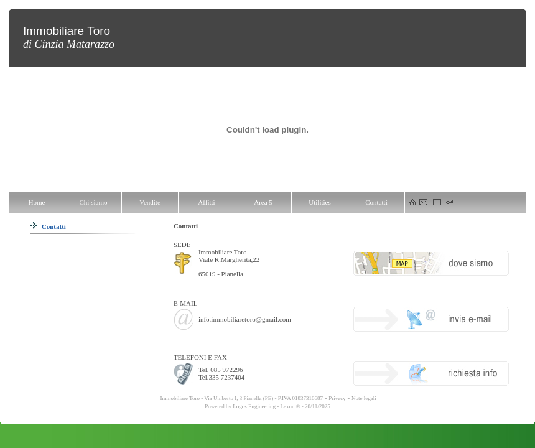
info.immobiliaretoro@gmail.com (244, 319)
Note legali (363, 398)
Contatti (48, 226)
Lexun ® (290, 406)
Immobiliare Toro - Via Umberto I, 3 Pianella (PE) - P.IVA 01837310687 (241, 398)
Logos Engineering (254, 406)
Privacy (337, 398)
